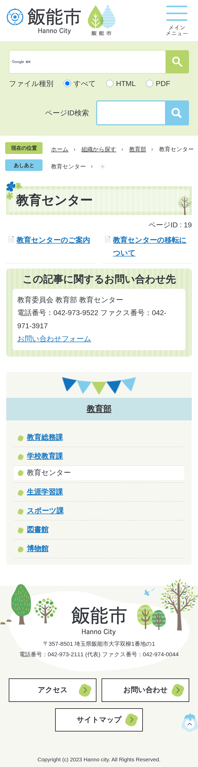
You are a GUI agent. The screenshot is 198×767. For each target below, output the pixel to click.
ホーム (60, 149)
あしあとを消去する (102, 166)
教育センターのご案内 (53, 240)
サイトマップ (99, 720)
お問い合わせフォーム (54, 339)
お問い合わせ (145, 690)
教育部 (137, 149)
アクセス (53, 690)
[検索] (89, 61)
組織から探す (98, 149)
